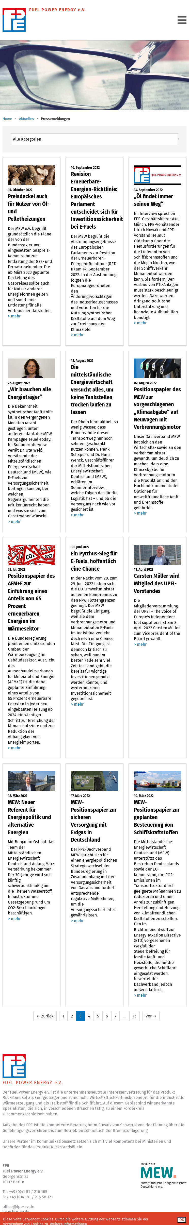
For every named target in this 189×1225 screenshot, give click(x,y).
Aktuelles (26, 119)
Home (7, 119)
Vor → (151, 1016)
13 (134, 1016)
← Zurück (45, 1016)
